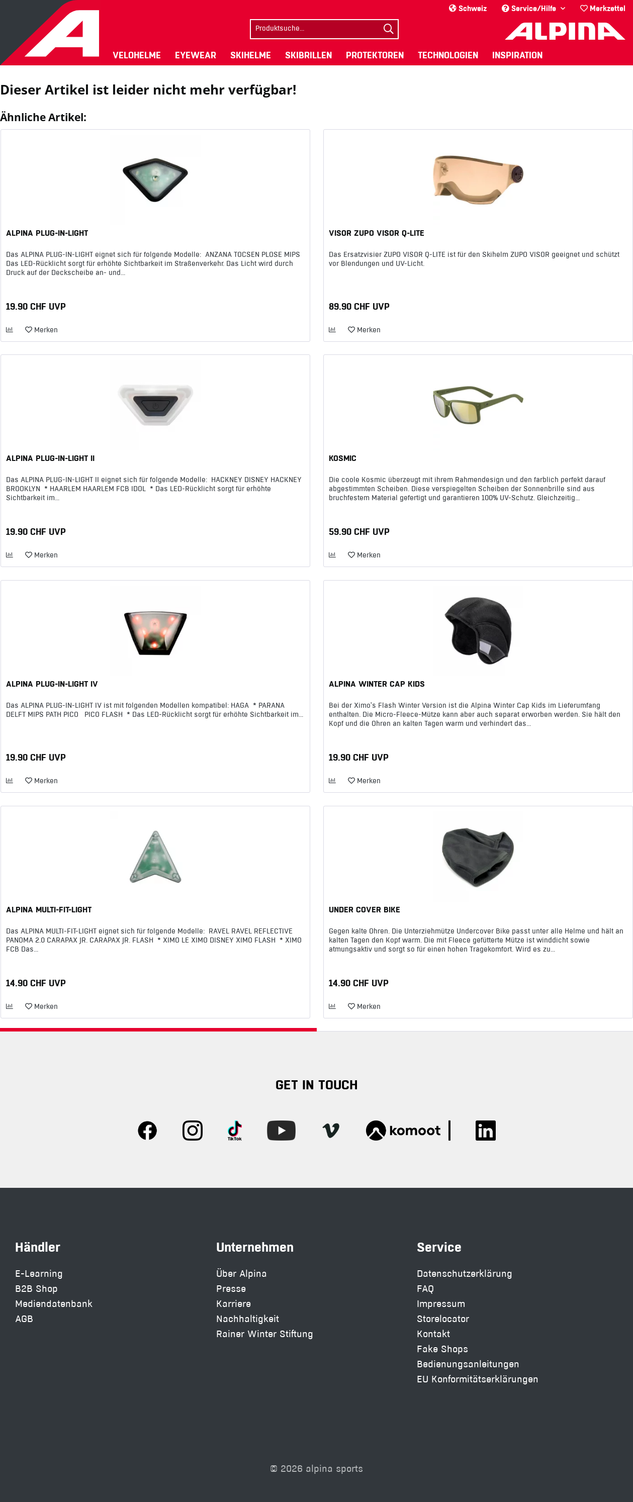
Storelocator (443, 1319)
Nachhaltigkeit (247, 1319)
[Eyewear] (195, 55)
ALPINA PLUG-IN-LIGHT (47, 233)
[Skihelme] (250, 55)
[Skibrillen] (308, 55)
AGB (24, 1319)
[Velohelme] (137, 55)
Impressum (441, 1303)
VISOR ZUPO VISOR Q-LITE (376, 233)
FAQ (425, 1288)
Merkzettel (602, 8)
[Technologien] (448, 55)
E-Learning (39, 1273)
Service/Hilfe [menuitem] (530, 8)
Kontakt (433, 1334)
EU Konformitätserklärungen (477, 1379)
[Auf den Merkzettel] (41, 330)
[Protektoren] (375, 55)
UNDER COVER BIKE (364, 909)
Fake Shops (442, 1349)
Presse (231, 1288)
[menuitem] (603, 8)
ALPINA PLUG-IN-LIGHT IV (52, 684)
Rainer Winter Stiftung (264, 1334)
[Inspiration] (517, 55)
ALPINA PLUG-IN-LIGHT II (50, 458)
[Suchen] (389, 29)
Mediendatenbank (54, 1303)
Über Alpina (241, 1273)
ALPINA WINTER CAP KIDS (377, 684)
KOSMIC (342, 458)
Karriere (233, 1303)
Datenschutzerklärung (464, 1273)
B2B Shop (36, 1288)
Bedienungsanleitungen (468, 1364)
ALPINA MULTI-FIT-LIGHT (49, 909)
